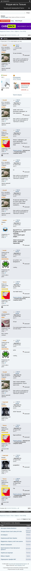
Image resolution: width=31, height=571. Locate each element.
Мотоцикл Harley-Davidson (8, 528)
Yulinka (5, 312)
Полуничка (28, 541)
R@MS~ (5, 220)
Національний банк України (9, 538)
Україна (28, 556)
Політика (28, 544)
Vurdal (4, 250)
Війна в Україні (5, 556)
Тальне (5, 75)
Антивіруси (4, 534)
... (17, 35)
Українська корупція (7, 552)
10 (14, 35)
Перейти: (19, 519)
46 (18, 35)
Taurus (5, 130)
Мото (28, 528)
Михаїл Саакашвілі (6, 544)
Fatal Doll (5, 402)
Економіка (28, 538)
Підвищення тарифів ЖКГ (8, 559)
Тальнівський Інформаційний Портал (14, 8)
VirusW (5, 45)
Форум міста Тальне (16, 4)
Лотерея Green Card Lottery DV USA (11, 531)
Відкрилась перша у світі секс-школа (12, 541)
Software (28, 534)
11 (15, 35)
